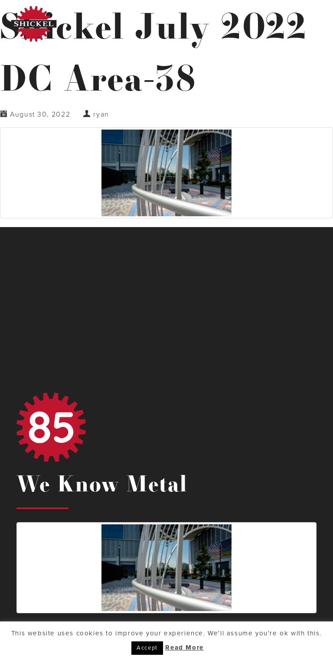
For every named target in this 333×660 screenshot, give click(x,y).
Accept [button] (147, 647)
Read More (184, 647)
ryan (101, 114)
